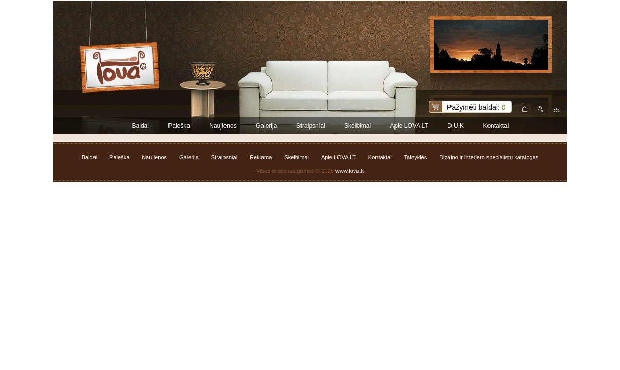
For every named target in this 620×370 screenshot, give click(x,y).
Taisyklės (415, 157)
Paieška (179, 126)
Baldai (140, 126)
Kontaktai (496, 126)
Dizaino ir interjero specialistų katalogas (488, 157)
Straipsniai (310, 126)
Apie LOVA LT (409, 126)
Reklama (261, 157)
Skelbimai (357, 126)
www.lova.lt (349, 171)
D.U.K (455, 126)
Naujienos (222, 126)
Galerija (266, 126)
